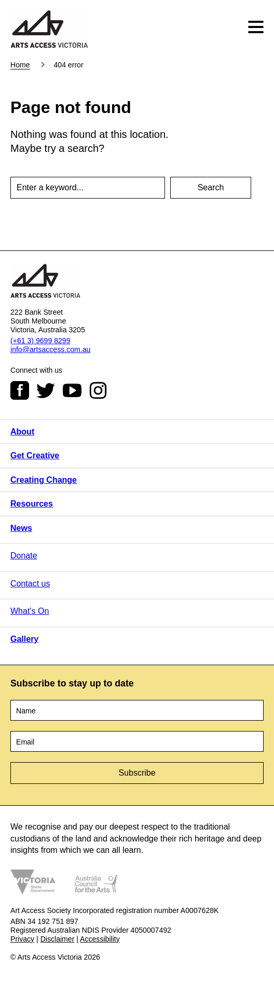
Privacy (22, 939)
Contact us (30, 583)
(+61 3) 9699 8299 (40, 340)
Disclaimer (57, 939)
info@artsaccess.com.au (50, 349)
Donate (23, 555)
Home (20, 65)
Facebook (19, 390)
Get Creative (34, 455)
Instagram (98, 390)
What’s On (29, 611)
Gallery (24, 639)
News (21, 528)
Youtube (72, 390)
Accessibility (100, 939)
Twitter (45, 390)
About (22, 431)
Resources (31, 503)
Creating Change (43, 479)
